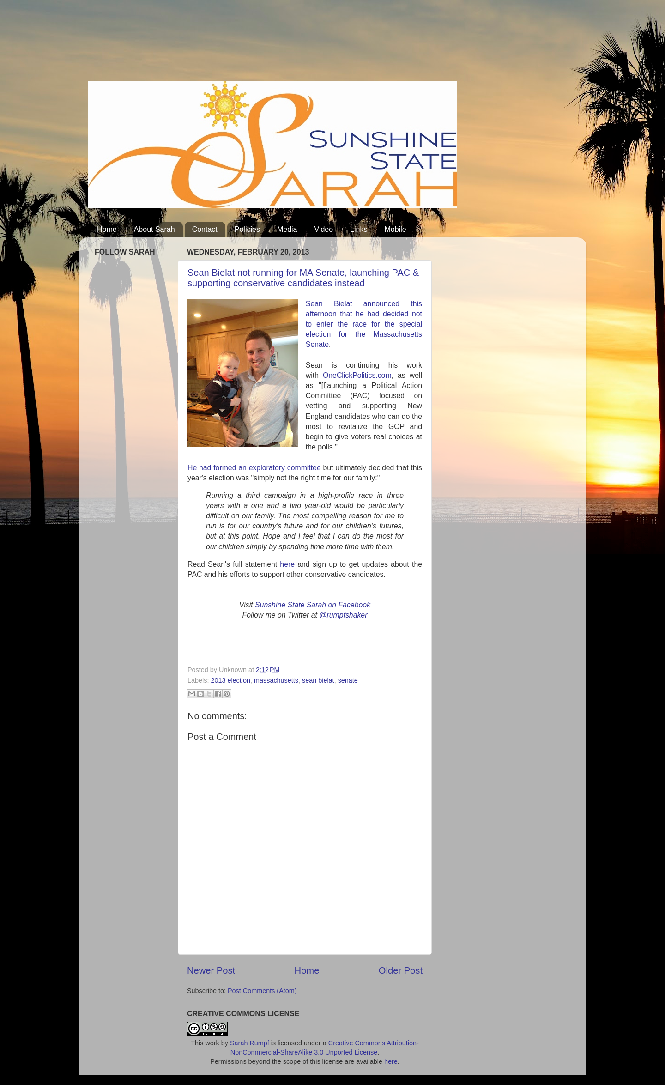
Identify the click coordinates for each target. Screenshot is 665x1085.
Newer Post (211, 970)
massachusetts (276, 680)
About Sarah (154, 229)
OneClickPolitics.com (357, 375)
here (287, 564)
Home (107, 229)
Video (323, 229)
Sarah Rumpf (249, 1043)
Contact (205, 229)
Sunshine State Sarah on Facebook (312, 605)
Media (287, 229)
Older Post (401, 970)
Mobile (395, 229)
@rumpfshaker (343, 615)
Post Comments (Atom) (262, 990)
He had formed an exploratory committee (254, 468)
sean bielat (318, 680)
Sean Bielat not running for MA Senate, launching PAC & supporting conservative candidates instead (303, 277)
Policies (247, 229)
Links (358, 229)
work (212, 1043)
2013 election (230, 680)
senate (348, 680)
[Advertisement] (256, 44)
